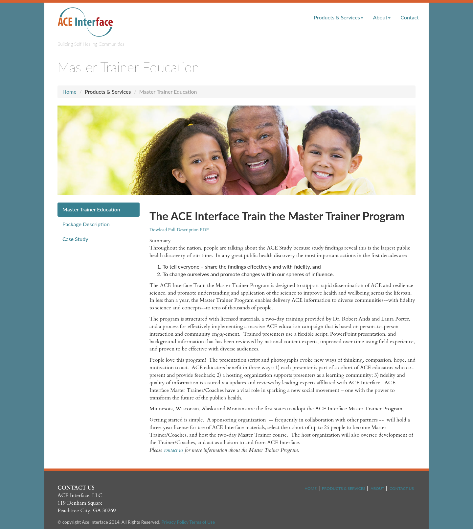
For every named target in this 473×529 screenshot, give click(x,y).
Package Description (86, 224)
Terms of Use (202, 522)
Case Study (75, 239)
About (382, 17)
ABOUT (377, 488)
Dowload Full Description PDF (179, 230)
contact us (173, 450)
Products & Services (338, 17)
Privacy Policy (174, 522)
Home (69, 91)
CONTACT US (402, 488)
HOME (310, 488)
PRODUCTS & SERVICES (343, 488)
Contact (409, 17)
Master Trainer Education (91, 209)
